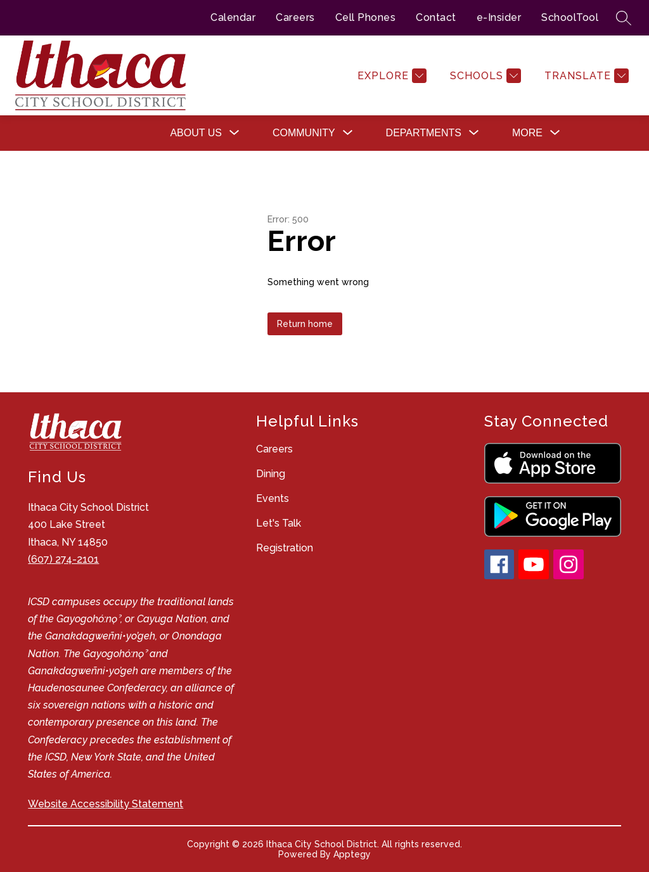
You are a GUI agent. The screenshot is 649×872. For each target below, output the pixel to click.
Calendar (232, 17)
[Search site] (623, 17)
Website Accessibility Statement (105, 804)
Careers (295, 17)
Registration (284, 548)
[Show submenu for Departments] (423, 133)
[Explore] (390, 76)
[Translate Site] (585, 76)
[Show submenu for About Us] (196, 133)
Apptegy (352, 854)
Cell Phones (365, 17)
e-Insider (499, 17)
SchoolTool (569, 17)
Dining (270, 474)
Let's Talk (278, 523)
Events (272, 498)
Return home (305, 324)
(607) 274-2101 (63, 559)
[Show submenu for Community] (304, 133)
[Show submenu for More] (527, 133)
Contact (436, 17)
